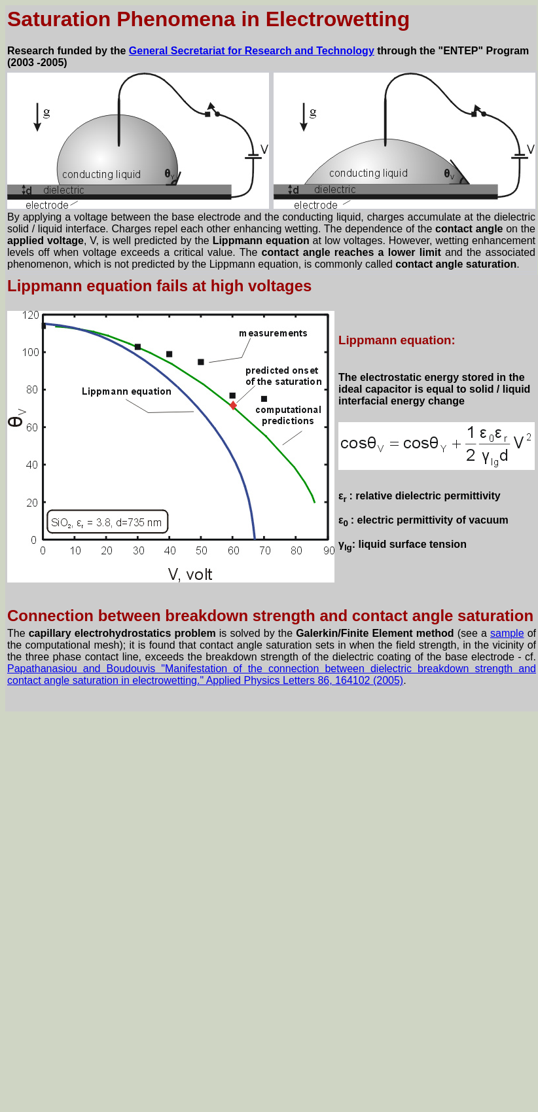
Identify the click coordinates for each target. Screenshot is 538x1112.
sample (507, 633)
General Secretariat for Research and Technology (251, 50)
